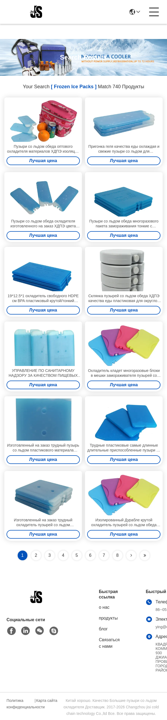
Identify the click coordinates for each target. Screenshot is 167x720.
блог (103, 629)
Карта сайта (46, 700)
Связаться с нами (109, 643)
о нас (104, 607)
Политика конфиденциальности (20, 703)
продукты (108, 618)
